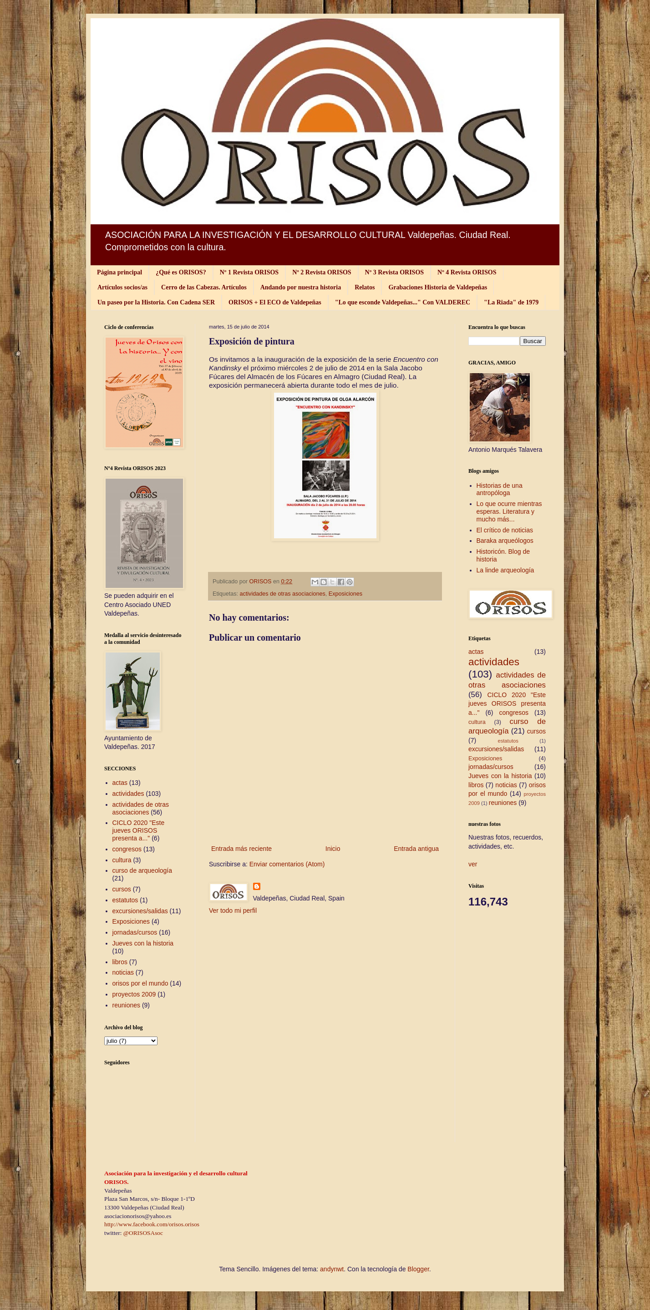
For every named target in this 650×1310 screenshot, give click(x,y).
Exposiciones (345, 594)
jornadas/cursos (134, 932)
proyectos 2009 (134, 994)
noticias (123, 972)
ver (472, 864)
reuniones (126, 1005)
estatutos (125, 900)
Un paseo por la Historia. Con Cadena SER (156, 302)
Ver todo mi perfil (233, 910)
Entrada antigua (416, 848)
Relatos (365, 287)
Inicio (332, 848)
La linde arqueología (505, 570)
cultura (122, 860)
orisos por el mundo (140, 983)
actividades (128, 793)
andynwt (332, 1269)
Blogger (418, 1269)
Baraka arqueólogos (505, 540)
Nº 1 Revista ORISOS (249, 272)
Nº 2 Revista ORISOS (321, 272)
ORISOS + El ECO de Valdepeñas (275, 302)
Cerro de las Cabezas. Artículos (204, 287)
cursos (121, 889)
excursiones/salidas (140, 911)
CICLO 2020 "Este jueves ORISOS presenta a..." (138, 830)
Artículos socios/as (122, 287)
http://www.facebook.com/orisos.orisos (151, 1224)
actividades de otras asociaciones (282, 594)
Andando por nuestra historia (300, 287)
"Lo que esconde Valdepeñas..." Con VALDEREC (402, 302)
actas (119, 782)
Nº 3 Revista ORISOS (394, 272)
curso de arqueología (142, 870)
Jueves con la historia (143, 943)
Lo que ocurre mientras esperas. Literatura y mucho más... (509, 511)
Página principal (119, 272)
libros (119, 962)
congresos (127, 849)
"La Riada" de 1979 (511, 302)
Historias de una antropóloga (500, 489)
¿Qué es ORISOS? (181, 272)
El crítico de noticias (505, 530)
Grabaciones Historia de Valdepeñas (437, 287)
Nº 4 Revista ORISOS (466, 272)
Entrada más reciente (241, 848)
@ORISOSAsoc (143, 1232)
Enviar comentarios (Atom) (287, 864)
